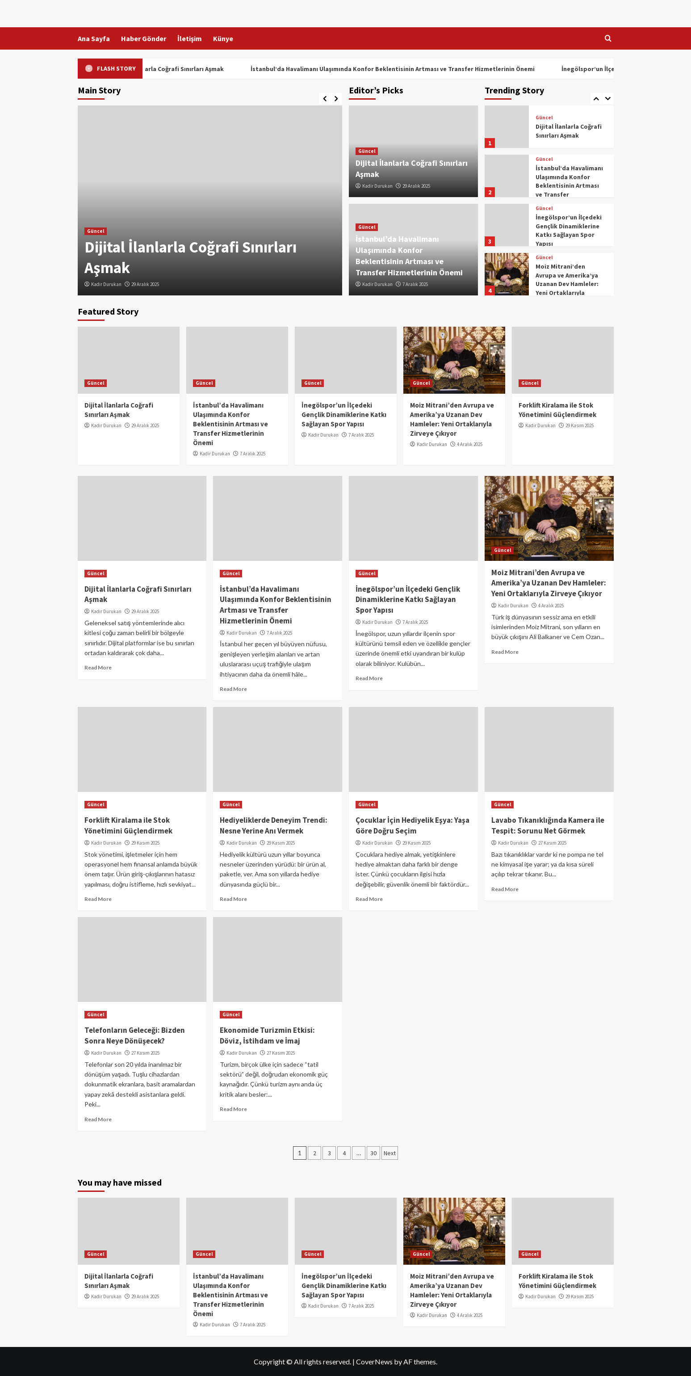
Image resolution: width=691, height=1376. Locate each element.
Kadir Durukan (106, 284)
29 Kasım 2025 (579, 425)
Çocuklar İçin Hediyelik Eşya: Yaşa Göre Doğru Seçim (412, 825)
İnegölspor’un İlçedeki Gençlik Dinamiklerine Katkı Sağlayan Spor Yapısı (569, 230)
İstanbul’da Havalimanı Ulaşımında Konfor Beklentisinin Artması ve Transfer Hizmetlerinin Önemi (412, 69)
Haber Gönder (143, 38)
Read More (98, 667)
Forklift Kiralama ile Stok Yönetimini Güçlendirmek (128, 825)
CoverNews (374, 1361)
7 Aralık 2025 (415, 284)
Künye (223, 38)
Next (390, 1153)
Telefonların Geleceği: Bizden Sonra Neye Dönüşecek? (134, 1035)
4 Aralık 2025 (469, 444)
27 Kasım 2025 (552, 843)
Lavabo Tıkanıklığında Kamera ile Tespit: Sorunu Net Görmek (547, 825)
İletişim (189, 38)
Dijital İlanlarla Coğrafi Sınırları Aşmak (187, 69)
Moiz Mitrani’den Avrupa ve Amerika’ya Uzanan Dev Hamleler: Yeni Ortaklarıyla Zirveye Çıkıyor (567, 283)
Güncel (95, 231)
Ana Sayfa (94, 38)
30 (373, 1153)
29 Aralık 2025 (145, 284)
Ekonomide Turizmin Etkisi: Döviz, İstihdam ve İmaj (267, 1035)
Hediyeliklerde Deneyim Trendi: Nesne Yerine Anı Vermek (273, 825)
